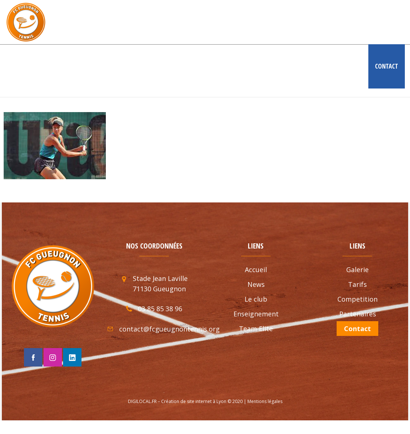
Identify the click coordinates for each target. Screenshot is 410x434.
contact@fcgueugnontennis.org (169, 328)
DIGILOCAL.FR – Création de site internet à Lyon (177, 401)
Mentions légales (264, 401)
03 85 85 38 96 (160, 308)
